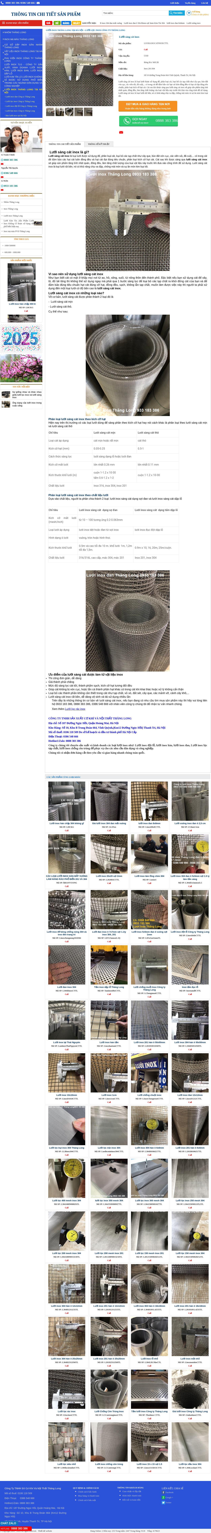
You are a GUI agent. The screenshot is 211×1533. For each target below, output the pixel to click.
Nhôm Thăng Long (11, 202)
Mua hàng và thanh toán (88, 1495)
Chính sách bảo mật (87, 1500)
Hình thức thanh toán (131, 1495)
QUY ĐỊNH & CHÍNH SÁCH (86, 1488)
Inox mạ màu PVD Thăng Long (17, 231)
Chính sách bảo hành (87, 1491)
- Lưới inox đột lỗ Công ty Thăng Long (20, 106)
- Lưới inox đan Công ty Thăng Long (19, 96)
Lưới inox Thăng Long (13, 216)
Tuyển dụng (190, 3)
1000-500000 (10, 245)
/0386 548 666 (27, 3)
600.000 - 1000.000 (12, 252)
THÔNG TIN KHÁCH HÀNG (130, 1488)
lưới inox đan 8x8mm (179, 23)
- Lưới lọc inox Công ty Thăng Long (19, 101)
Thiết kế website (44, 1531)
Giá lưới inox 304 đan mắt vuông (112, 23)
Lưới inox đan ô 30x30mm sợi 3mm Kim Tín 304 (148, 23)
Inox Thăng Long (11, 209)
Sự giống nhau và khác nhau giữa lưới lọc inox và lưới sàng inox (27, 395)
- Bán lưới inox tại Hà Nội (15, 115)
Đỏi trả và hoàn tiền (131, 1500)
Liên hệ (204, 3)
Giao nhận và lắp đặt (131, 1491)
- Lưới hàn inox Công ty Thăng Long (19, 111)
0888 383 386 (13, 3)
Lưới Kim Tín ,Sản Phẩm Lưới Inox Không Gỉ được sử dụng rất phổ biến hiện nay (19, 224)
